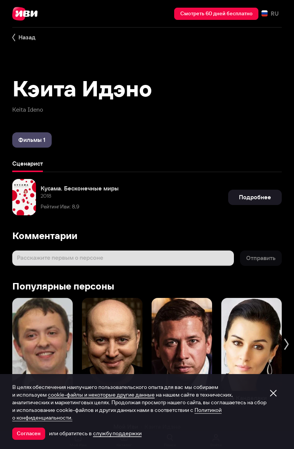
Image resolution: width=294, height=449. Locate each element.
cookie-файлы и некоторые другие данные (101, 395)
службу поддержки (117, 433)
